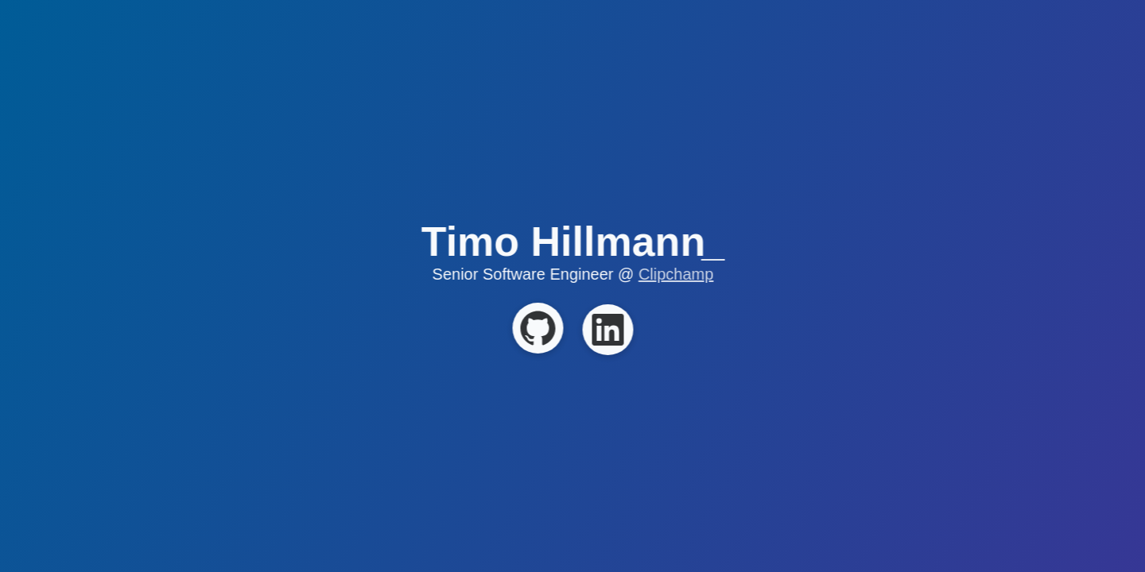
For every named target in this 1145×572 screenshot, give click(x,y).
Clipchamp (675, 274)
